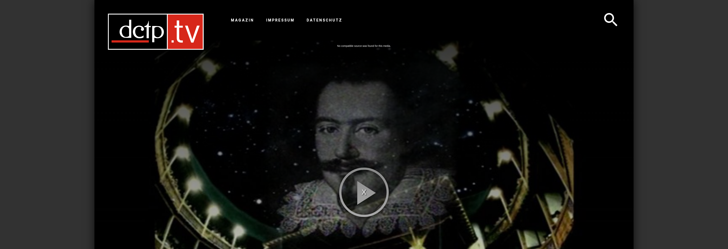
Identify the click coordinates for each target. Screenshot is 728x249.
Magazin (242, 20)
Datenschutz (324, 20)
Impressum (280, 20)
